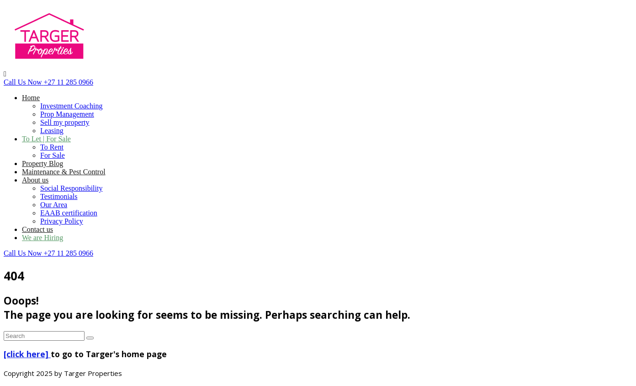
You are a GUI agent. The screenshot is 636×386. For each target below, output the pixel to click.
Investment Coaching (71, 106)
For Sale (52, 155)
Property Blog (42, 163)
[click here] (27, 353)
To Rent (52, 147)
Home (31, 98)
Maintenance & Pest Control (64, 172)
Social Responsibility (71, 188)
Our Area (53, 205)
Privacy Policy (61, 221)
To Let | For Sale (46, 139)
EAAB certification (68, 213)
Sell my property (65, 122)
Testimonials (59, 196)
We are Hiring (42, 237)
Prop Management (67, 114)
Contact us (37, 229)
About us (35, 180)
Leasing (52, 130)
